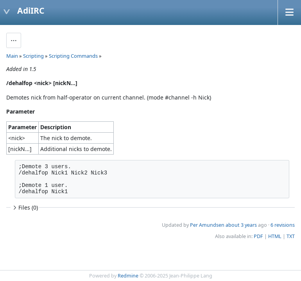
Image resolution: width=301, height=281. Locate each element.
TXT (291, 236)
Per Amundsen (207, 225)
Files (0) (24, 207)
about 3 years (241, 225)
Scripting (33, 55)
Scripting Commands (73, 55)
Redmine (128, 275)
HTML (274, 236)
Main (12, 55)
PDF (258, 236)
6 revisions (283, 225)
